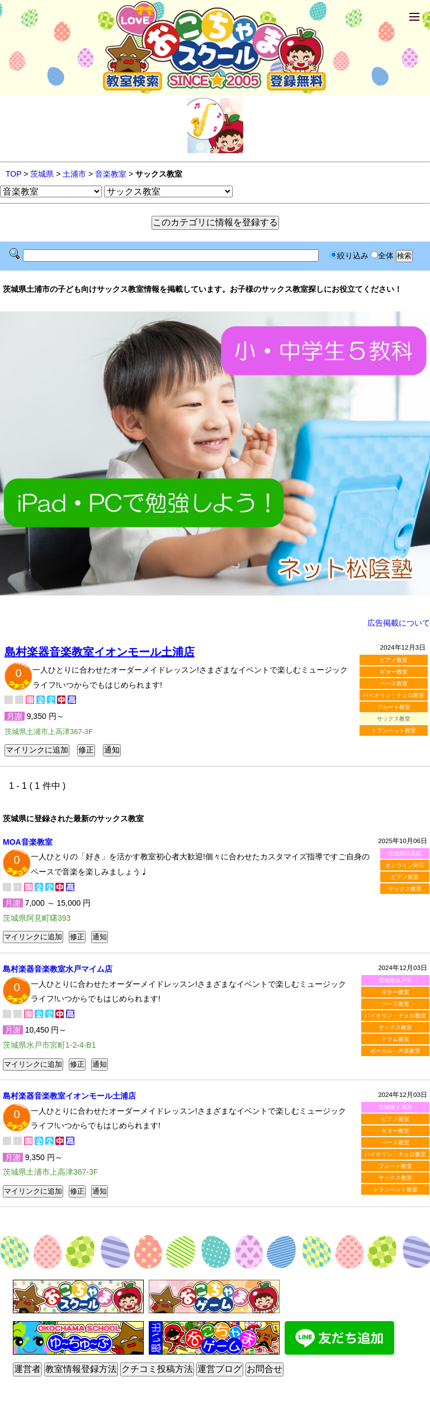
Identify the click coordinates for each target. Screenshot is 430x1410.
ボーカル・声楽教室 (395, 1051)
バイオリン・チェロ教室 (393, 695)
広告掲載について (398, 622)
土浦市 (74, 173)
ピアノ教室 (394, 660)
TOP (13, 173)
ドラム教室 (395, 1039)
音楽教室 (110, 173)
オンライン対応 (404, 865)
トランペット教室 (393, 730)
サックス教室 (405, 889)
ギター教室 (394, 672)
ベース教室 (394, 683)
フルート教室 (393, 707)
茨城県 (42, 173)
